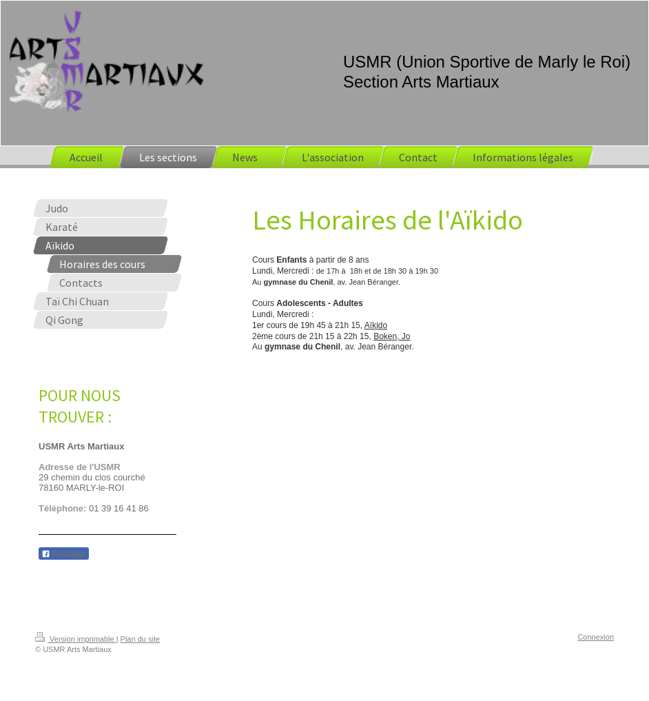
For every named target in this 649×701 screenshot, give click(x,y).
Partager (63, 554)
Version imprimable (75, 639)
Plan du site (140, 639)
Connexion (595, 637)
